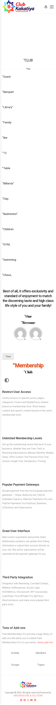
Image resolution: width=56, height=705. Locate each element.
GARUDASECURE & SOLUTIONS (28, 695)
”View (8, 356)
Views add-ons (45, 642)
